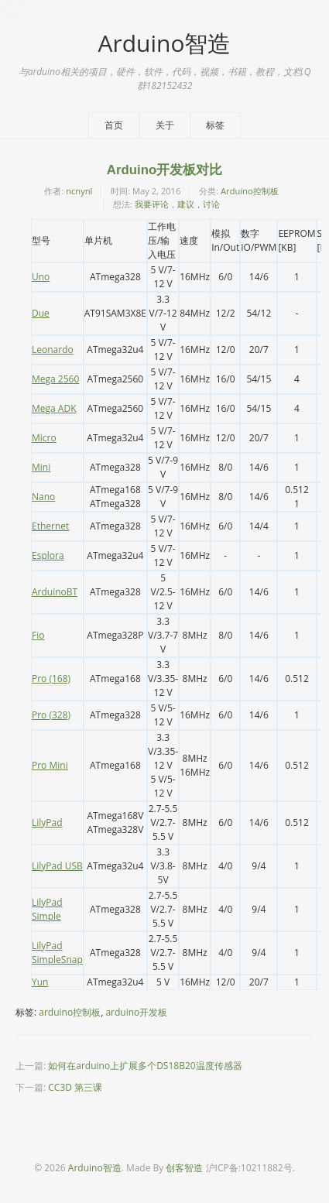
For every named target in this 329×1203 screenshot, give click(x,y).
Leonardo (53, 349)
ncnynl (79, 191)
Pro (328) (51, 714)
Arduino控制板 (250, 191)
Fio (38, 635)
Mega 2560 (55, 379)
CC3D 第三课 (75, 1087)
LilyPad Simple (47, 909)
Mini (41, 467)
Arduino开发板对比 (164, 170)
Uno (41, 276)
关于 (165, 125)
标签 (215, 125)
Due (41, 313)
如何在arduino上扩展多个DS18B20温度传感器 (145, 1065)
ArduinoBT (54, 591)
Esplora (48, 555)
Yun (40, 982)
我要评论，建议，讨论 (177, 204)
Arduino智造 (164, 43)
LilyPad (47, 822)
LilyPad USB (57, 865)
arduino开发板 (136, 1012)
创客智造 (184, 1167)
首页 (114, 125)
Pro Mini (50, 765)
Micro (44, 437)
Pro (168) (51, 678)
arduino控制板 (70, 1012)
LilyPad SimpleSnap (57, 952)
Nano (43, 496)
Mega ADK (54, 408)
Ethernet (50, 526)
